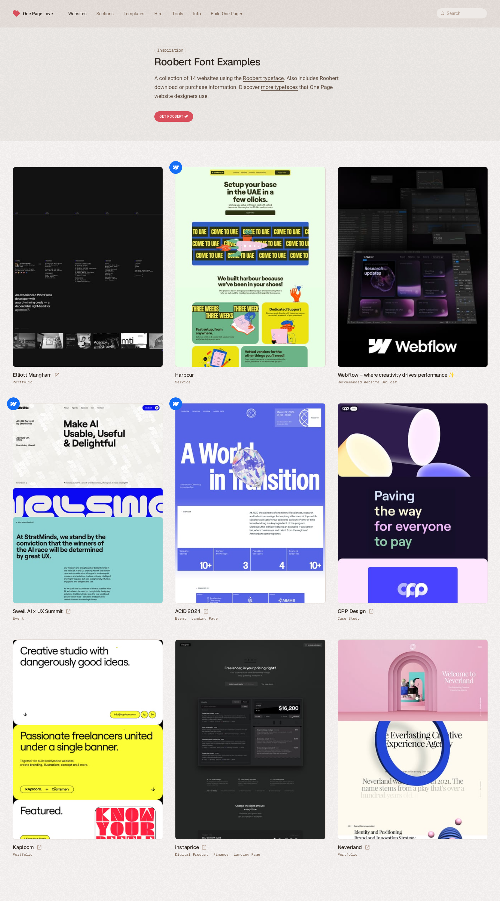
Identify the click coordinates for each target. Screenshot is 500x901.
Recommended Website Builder (367, 382)
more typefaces (279, 87)
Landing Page (204, 618)
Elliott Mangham (32, 375)
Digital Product (191, 854)
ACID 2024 (187, 611)
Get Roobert (173, 116)
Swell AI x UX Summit (38, 611)
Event (18, 618)
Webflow (175, 167)
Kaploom (23, 847)
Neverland (350, 847)
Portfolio (23, 382)
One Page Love (38, 13)
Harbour (184, 375)
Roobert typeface (263, 78)
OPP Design (352, 611)
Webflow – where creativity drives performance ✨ (396, 375)
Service (182, 382)
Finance (221, 854)
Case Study (349, 618)
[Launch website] (57, 375)
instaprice (187, 847)
